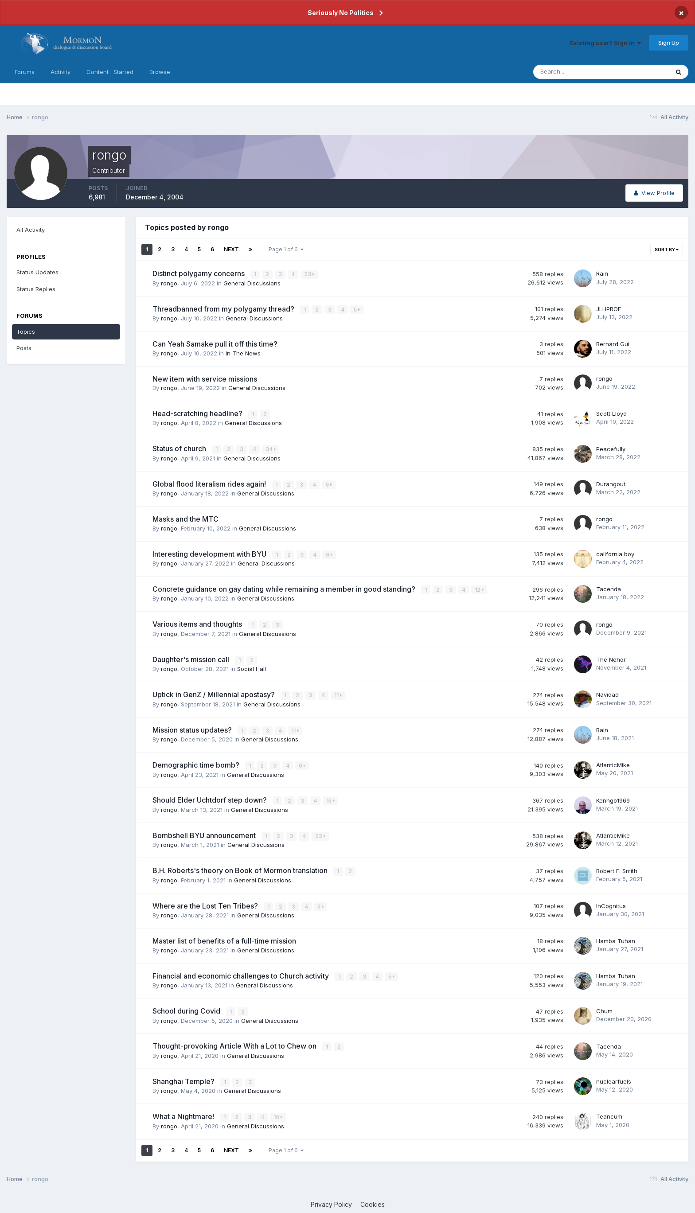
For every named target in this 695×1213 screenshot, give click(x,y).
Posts (23, 347)
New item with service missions (204, 378)
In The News (243, 352)
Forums (25, 71)
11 (338, 693)
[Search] (572, 72)
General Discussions (252, 282)
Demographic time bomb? (196, 762)
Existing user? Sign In (605, 43)
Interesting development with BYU (210, 552)
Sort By (667, 249)
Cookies (372, 1199)
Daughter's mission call (191, 657)
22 (321, 833)
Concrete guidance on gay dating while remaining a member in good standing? (284, 587)
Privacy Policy (331, 1199)
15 (331, 798)
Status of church (180, 448)
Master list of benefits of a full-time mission (224, 936)
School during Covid (187, 1006)
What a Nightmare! (184, 1111)
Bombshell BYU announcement (205, 832)
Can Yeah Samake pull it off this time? (214, 343)
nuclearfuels (613, 1076)
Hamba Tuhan (615, 936)
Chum (604, 1006)
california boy (615, 552)
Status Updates (37, 272)
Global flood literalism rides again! (210, 483)
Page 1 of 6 (286, 249)
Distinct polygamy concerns (199, 273)
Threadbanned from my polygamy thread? (224, 308)
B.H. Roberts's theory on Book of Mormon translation (240, 867)
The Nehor (611, 657)
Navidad (607, 692)
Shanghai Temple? (184, 1076)
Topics (25, 331)
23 (310, 274)
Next (231, 249)
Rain (602, 273)
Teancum (609, 1111)
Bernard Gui (612, 343)
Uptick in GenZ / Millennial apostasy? (214, 692)
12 (479, 588)
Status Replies (35, 289)
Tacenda (608, 587)
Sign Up (668, 42)
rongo (169, 282)
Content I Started (109, 71)
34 (271, 448)
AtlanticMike (613, 762)
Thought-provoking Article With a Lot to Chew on (235, 1041)
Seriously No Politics (341, 12)
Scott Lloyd (611, 413)
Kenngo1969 (613, 797)
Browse (159, 71)
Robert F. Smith (616, 867)
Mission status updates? (193, 727)
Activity (60, 71)
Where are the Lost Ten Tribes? (206, 902)
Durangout (610, 482)
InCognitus (611, 901)
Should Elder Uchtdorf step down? (210, 797)
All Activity (30, 229)
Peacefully (610, 448)
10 (278, 1112)
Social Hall (251, 666)
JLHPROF (608, 308)
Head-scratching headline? (198, 413)
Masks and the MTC (185, 517)
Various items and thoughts (198, 622)
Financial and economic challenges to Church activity (241, 971)
